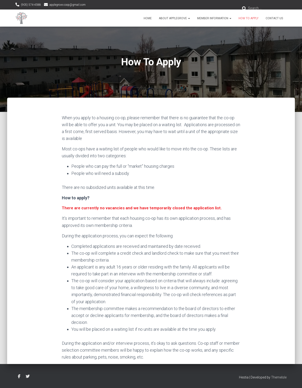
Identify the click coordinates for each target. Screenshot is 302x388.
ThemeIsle (279, 377)
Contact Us (274, 18)
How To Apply (248, 18)
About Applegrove (174, 18)
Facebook (19, 376)
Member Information (214, 18)
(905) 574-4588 (31, 4)
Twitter (27, 376)
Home (148, 18)
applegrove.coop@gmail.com (67, 4)
